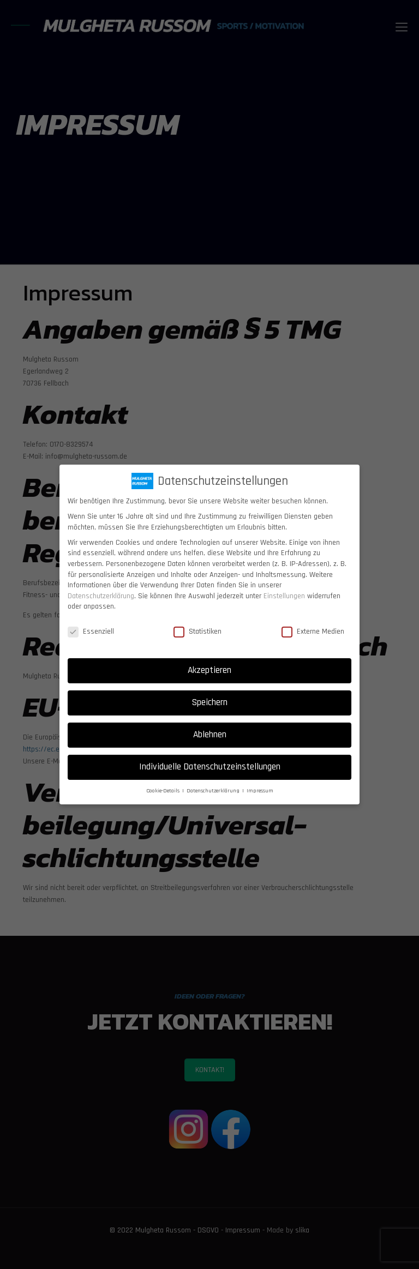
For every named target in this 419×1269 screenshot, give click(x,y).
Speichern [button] (210, 702)
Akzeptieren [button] (209, 670)
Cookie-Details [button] (163, 791)
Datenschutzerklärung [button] (214, 791)
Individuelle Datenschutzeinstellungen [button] (209, 767)
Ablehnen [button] (209, 735)
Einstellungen (284, 596)
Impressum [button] (260, 791)
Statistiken (197, 632)
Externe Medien (313, 632)
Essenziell (91, 632)
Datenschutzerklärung (101, 596)
